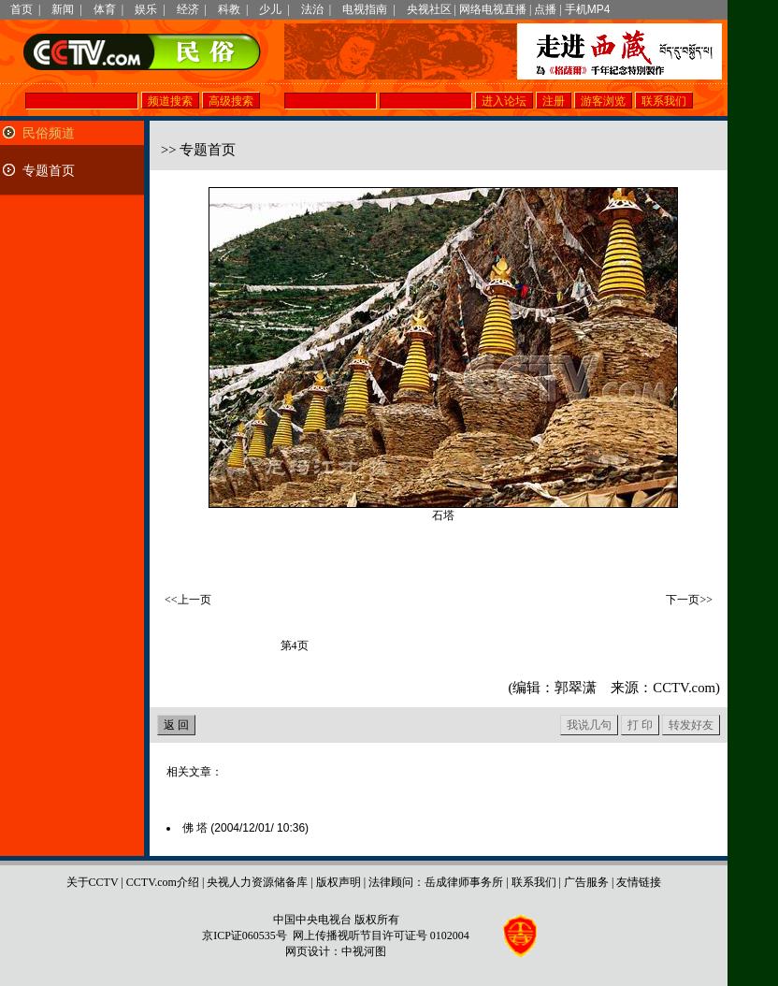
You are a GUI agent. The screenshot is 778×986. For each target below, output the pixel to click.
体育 (105, 9)
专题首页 (48, 171)
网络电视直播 (492, 9)
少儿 (270, 9)
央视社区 (429, 9)
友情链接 (638, 882)
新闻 (62, 9)
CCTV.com (684, 687)
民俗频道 (48, 133)
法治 (312, 9)
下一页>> (689, 599)
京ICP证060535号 (244, 935)
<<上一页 (188, 599)
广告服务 (586, 882)
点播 (545, 9)
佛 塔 (245, 827)
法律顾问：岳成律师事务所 (435, 882)
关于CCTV (92, 882)
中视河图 (363, 951)
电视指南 (364, 9)
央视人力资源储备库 (257, 882)
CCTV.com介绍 (162, 882)
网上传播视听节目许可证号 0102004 (381, 935)
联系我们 (533, 882)
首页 (21, 9)
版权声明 (338, 882)
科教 (229, 9)
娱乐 (146, 9)
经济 (188, 9)
